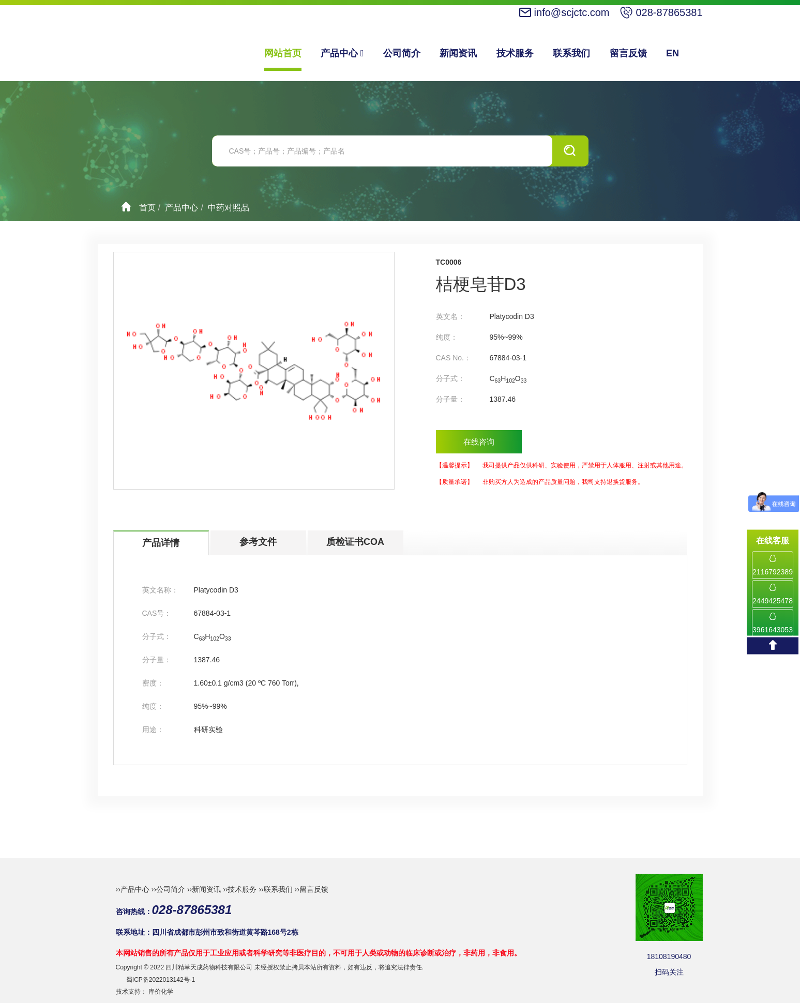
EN (672, 53)
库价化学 (160, 991)
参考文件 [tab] (258, 542)
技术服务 (515, 53)
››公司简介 (168, 889)
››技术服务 (239, 889)
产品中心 (342, 53)
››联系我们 (275, 889)
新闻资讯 (458, 53)
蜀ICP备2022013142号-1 (160, 979)
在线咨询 (478, 441)
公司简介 (401, 53)
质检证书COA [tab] (355, 542)
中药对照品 (228, 207)
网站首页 (282, 53)
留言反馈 (628, 53)
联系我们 (571, 53)
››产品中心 (132, 889)
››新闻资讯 (204, 889)
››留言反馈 (311, 889)
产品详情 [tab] (160, 543)
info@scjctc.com (572, 12)
